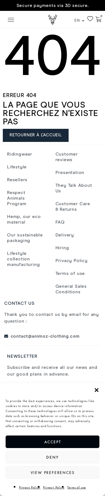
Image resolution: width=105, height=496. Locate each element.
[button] (96, 390)
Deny (52, 457)
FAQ (60, 222)
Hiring (62, 248)
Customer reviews (66, 157)
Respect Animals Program (17, 198)
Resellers (17, 180)
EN (79, 20)
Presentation (70, 172)
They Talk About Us (73, 188)
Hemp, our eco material (24, 219)
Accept (52, 442)
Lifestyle (17, 167)
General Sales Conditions (71, 289)
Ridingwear (19, 154)
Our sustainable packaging (25, 238)
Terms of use (76, 487)
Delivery (64, 235)
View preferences (53, 472)
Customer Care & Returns (72, 207)
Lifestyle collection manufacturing (23, 259)
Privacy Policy (29, 487)
